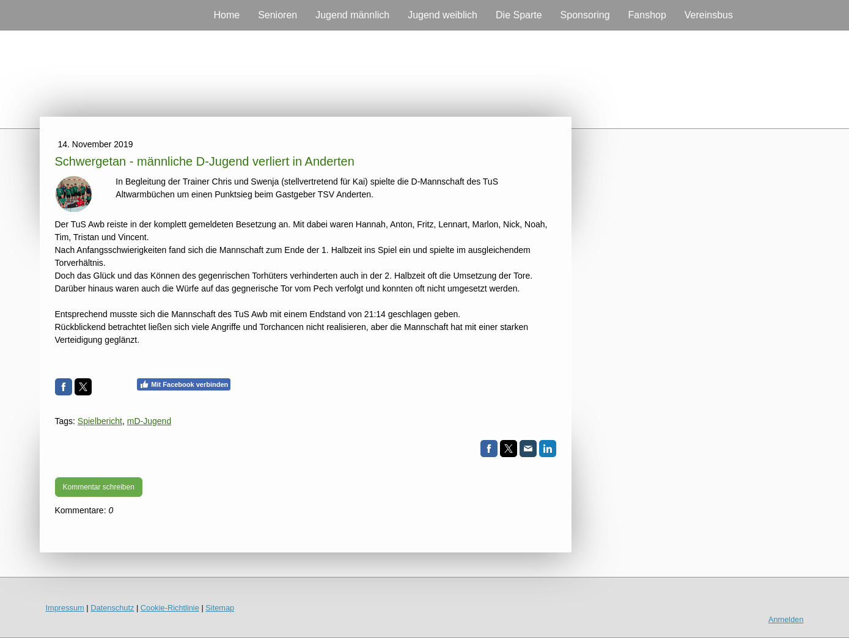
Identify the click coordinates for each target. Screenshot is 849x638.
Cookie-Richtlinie (170, 607)
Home (226, 15)
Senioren (277, 15)
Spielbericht (100, 421)
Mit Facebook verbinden (183, 384)
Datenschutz (112, 607)
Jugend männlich (352, 15)
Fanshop (647, 15)
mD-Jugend (149, 421)
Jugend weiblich (442, 15)
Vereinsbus (709, 15)
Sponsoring (585, 15)
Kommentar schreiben (98, 487)
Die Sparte (519, 15)
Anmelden (786, 619)
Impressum (65, 607)
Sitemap (219, 607)
